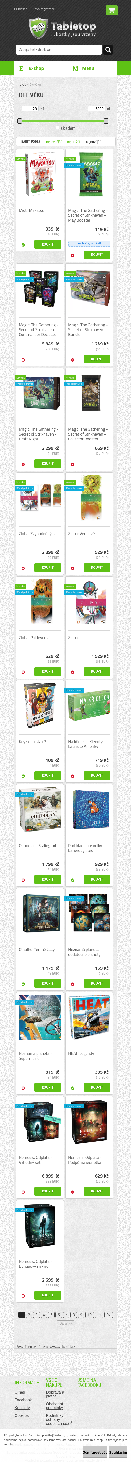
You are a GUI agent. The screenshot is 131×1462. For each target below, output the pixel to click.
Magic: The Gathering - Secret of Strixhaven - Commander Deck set (38, 329)
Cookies (22, 1416)
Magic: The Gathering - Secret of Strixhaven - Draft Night (38, 434)
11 (99, 1315)
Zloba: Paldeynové (35, 637)
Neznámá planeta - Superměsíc (35, 1056)
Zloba (73, 637)
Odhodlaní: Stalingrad (37, 845)
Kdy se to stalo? (32, 741)
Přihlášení (21, 8)
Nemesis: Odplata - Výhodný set (35, 1160)
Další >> (65, 1323)
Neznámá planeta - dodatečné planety (85, 952)
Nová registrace (43, 8)
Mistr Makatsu (31, 210)
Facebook (23, 1400)
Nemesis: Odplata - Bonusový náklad (35, 1264)
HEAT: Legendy (81, 1053)
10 (89, 1315)
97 (109, 1315)
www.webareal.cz (62, 1346)
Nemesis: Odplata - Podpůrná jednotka (85, 1160)
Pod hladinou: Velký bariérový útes (85, 848)
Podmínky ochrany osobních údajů (59, 1419)
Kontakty (22, 1408)
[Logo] (62, 28)
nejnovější (93, 141)
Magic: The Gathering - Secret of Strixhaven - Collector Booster (88, 434)
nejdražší (73, 141)
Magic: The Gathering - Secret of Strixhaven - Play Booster (88, 215)
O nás (20, 1392)
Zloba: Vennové (81, 533)
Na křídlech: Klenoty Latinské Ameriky (85, 744)
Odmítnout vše (95, 1452)
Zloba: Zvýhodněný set (38, 533)
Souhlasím (118, 1452)
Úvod (22, 84)
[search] (108, 50)
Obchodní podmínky (54, 1406)
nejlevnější (53, 141)
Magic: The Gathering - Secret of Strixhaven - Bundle (88, 329)
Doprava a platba (55, 1394)
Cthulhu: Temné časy (37, 949)
